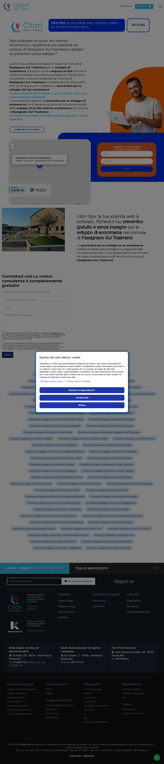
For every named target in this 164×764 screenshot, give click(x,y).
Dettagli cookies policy (51, 381)
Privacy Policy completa (78, 381)
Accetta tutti (82, 397)
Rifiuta (82, 405)
